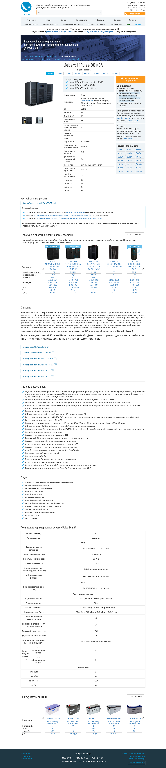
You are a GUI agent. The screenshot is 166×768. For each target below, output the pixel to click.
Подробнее (128, 138)
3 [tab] (100, 295)
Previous (43, 269)
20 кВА (138, 149)
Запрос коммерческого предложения (130, 79)
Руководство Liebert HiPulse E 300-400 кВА (38, 365)
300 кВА (96, 73)
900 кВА (129, 171)
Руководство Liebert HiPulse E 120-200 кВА (38, 359)
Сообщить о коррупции (137, 763)
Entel (128, 24)
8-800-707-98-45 (136, 5)
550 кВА (120, 168)
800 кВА (120, 171)
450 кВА (129, 164)
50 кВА (138, 153)
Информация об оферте (137, 758)
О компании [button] (32, 20)
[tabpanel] (52, 269)
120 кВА (68, 73)
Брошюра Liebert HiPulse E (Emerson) (36, 347)
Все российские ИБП (134, 234)
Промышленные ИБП (50, 24)
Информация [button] (100, 20)
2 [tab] (98, 736)
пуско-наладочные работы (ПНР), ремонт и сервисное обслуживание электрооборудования (69, 218)
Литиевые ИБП (116, 24)
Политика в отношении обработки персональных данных (133, 754)
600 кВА (129, 168)
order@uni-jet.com (123, 118)
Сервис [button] (64, 20)
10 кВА (120, 149)
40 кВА (129, 153)
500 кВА (115, 73)
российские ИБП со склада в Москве (59, 32)
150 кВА (138, 157)
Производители (81, 20)
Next (143, 269)
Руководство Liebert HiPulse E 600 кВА (36, 370)
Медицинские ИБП (31, 24)
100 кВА (59, 73)
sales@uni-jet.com (133, 10)
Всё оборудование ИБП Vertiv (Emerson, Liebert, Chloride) (58, 59)
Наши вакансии (26, 758)
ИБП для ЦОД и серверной (96, 24)
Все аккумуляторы (135, 696)
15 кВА (129, 149)
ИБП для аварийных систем (73, 24)
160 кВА (77, 73)
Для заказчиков (26, 756)
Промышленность (87, 101)
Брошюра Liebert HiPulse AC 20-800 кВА (37, 353)
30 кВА (120, 153)
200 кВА (87, 73)
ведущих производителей (75, 212)
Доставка (117, 20)
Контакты (132, 20)
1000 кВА (139, 171)
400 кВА (106, 73)
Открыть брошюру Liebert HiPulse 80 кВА (37, 203)
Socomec (138, 24)
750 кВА (138, 168)
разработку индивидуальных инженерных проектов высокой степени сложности (62, 215)
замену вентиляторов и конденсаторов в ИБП (100, 32)
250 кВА (129, 160)
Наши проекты (26, 753)
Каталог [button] (49, 20)
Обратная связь (135, 14)
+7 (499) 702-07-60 (96, 758)
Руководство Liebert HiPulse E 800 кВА (36, 376)
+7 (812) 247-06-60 (136, 2)
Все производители (28, 59)
